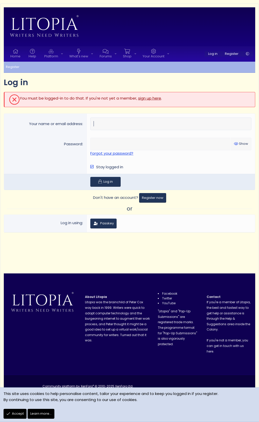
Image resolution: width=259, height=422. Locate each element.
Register (12, 66)
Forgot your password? (111, 153)
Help (32, 56)
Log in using (71, 222)
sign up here (149, 98)
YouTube (169, 303)
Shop (127, 56)
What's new (78, 56)
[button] (62, 54)
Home (15, 56)
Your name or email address (55, 123)
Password (73, 144)
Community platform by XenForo (87, 386)
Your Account (153, 56)
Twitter (167, 298)
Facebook (169, 293)
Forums (106, 56)
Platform (51, 56)
